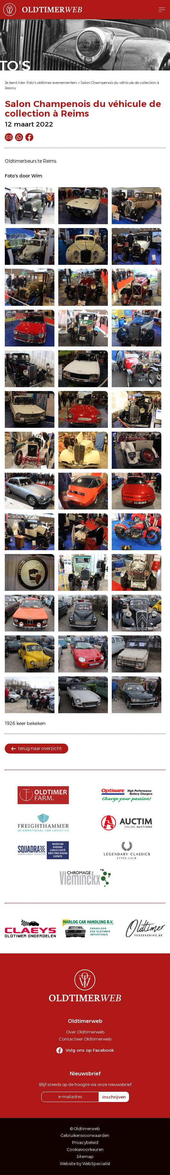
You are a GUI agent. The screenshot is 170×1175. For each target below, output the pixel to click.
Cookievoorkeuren (85, 1149)
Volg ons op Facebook (90, 1050)
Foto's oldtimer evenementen (52, 82)
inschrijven (114, 1096)
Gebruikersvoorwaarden (85, 1135)
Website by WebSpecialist (85, 1163)
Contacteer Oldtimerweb (85, 1038)
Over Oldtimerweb (85, 1031)
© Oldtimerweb (85, 1128)
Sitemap (85, 1156)
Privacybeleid (85, 1142)
